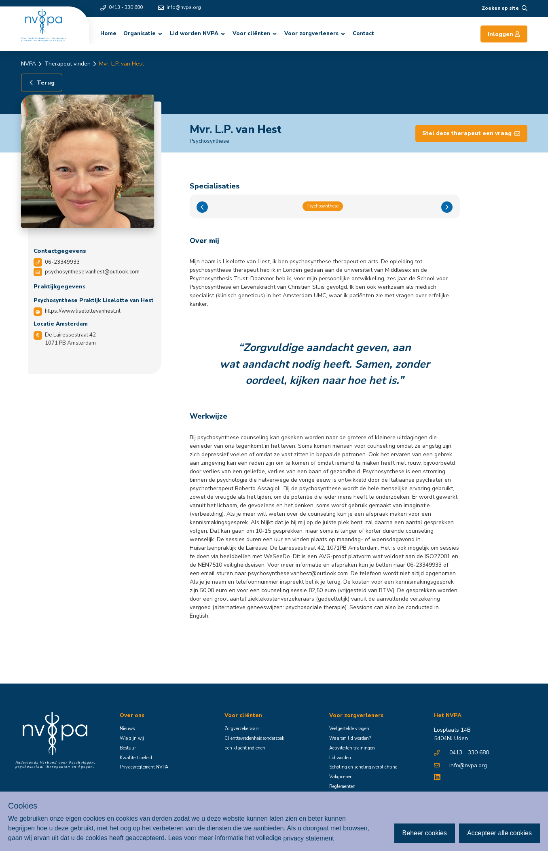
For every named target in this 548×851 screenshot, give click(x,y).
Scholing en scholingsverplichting (363, 767)
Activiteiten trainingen (352, 748)
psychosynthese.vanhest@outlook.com (92, 271)
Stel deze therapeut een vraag (471, 133)
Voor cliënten (255, 33)
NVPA (28, 64)
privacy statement (308, 837)
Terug (41, 83)
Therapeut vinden (67, 64)
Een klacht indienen (244, 748)
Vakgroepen (341, 777)
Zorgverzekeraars (241, 729)
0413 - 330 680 (121, 7)
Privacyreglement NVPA (144, 767)
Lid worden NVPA (198, 33)
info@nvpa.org (179, 7)
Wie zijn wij (132, 738)
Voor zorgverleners (315, 33)
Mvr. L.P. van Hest (121, 64)
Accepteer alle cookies (499, 833)
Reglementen (342, 786)
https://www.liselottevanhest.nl (83, 311)
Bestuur (128, 748)
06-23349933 (62, 262)
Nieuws (127, 729)
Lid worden (340, 758)
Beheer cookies (424, 833)
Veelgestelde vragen (349, 729)
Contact (363, 33)
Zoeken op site (504, 8)
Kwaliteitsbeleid (136, 758)
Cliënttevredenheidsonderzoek (254, 738)
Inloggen (504, 34)
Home (108, 33)
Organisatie (143, 33)
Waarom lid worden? (350, 738)
